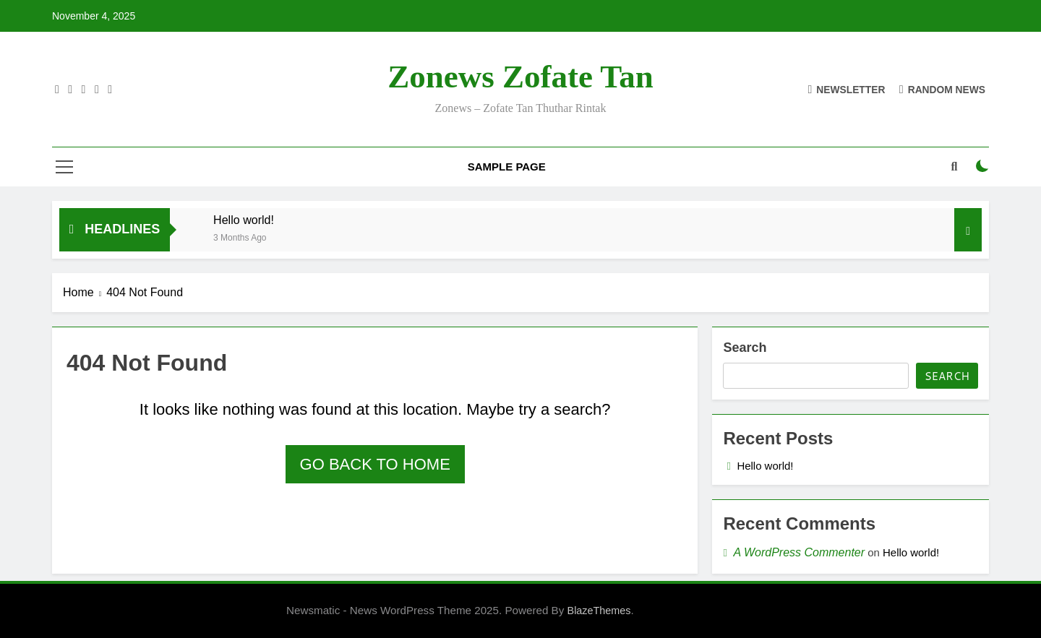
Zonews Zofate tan (520, 77)
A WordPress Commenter (799, 552)
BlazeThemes (599, 610)
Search (744, 347)
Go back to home (375, 464)
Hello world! (243, 219)
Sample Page (507, 166)
